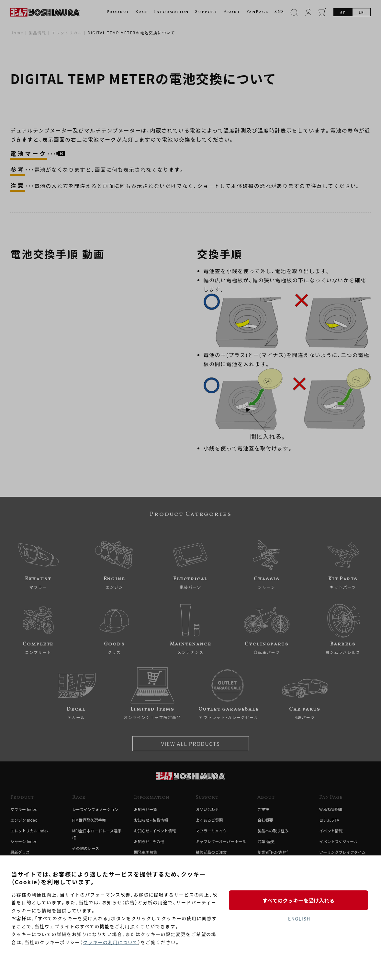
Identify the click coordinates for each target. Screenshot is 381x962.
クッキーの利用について (110, 942)
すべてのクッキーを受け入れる (299, 900)
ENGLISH (299, 919)
